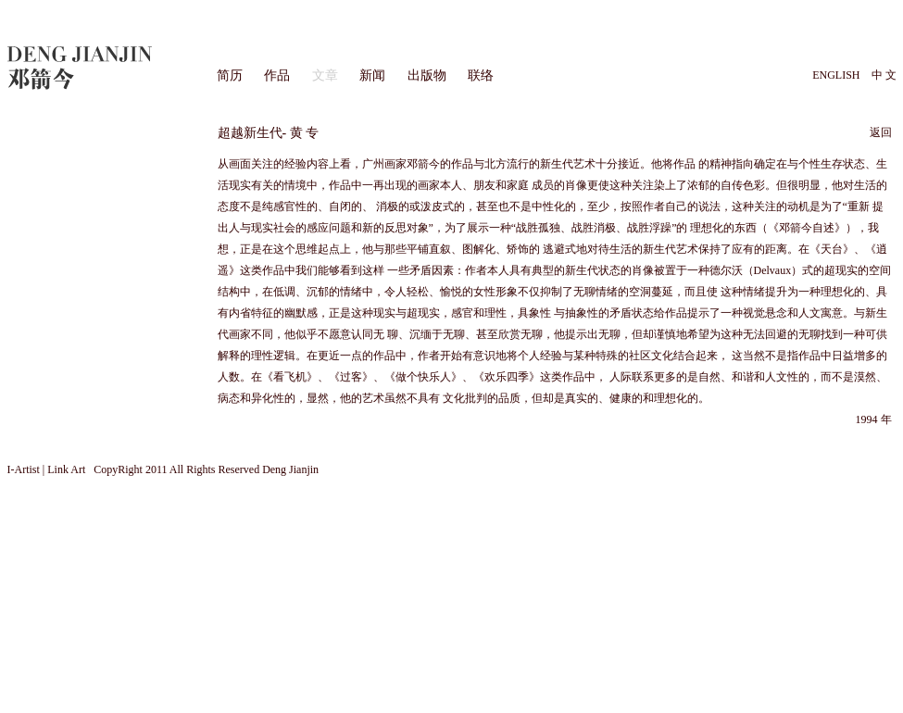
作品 (277, 75)
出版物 (427, 75)
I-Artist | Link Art (48, 469)
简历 (230, 75)
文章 (325, 75)
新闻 (372, 75)
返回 (881, 132)
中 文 (884, 75)
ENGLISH (835, 75)
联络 (481, 75)
